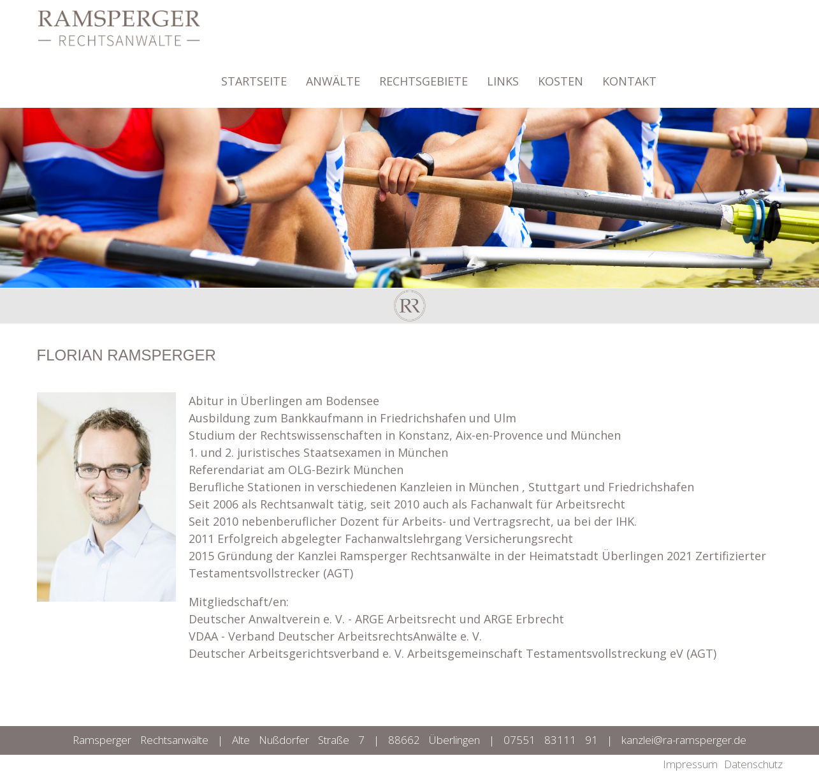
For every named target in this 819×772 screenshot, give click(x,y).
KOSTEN (560, 75)
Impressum (690, 764)
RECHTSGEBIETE (423, 75)
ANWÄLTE (333, 75)
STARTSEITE (254, 75)
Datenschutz (753, 764)
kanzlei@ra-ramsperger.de (683, 739)
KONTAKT (629, 75)
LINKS (503, 75)
